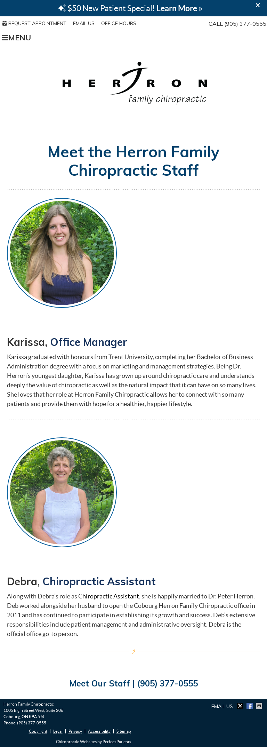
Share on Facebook (250, 706)
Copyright (38, 731)
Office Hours (118, 23)
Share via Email (260, 706)
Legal (58, 731)
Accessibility (99, 731)
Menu (16, 37)
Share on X (241, 706)
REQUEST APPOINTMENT (34, 23)
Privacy (75, 731)
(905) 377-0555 (245, 23)
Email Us (84, 23)
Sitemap (123, 731)
